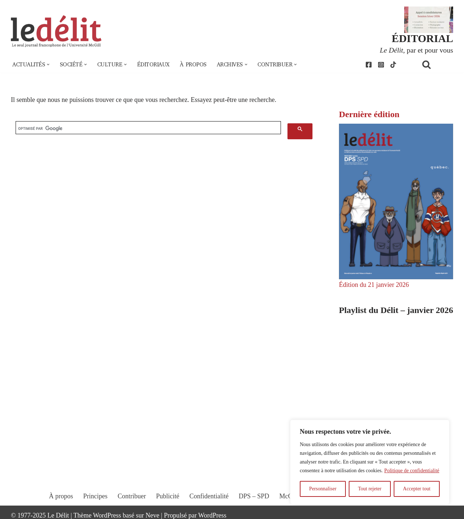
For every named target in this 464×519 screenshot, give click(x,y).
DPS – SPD (254, 496)
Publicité (167, 496)
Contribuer (132, 496)
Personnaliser (322, 488)
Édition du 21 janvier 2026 (374, 284)
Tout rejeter (369, 488)
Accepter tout (417, 488)
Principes (95, 496)
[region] (370, 462)
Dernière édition (369, 114)
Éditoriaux (153, 64)
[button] (48, 64)
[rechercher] (148, 128)
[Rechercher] (436, 64)
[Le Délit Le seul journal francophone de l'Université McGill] (56, 31)
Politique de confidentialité (411, 470)
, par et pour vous (416, 50)
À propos (193, 64)
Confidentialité (209, 496)
